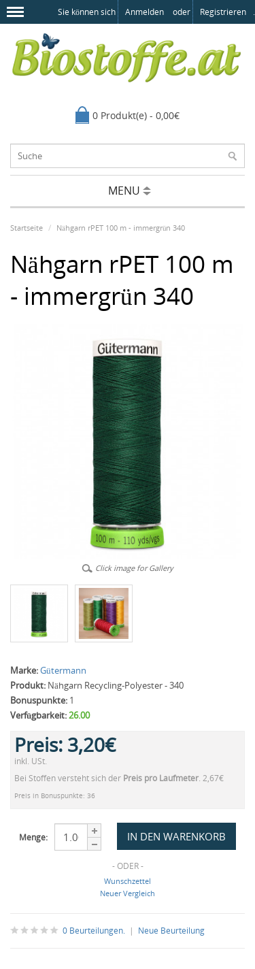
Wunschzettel (127, 881)
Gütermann (63, 670)
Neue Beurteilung (171, 930)
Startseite (26, 228)
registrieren (223, 12)
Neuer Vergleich (127, 893)
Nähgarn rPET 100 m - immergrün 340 (120, 228)
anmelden (144, 12)
